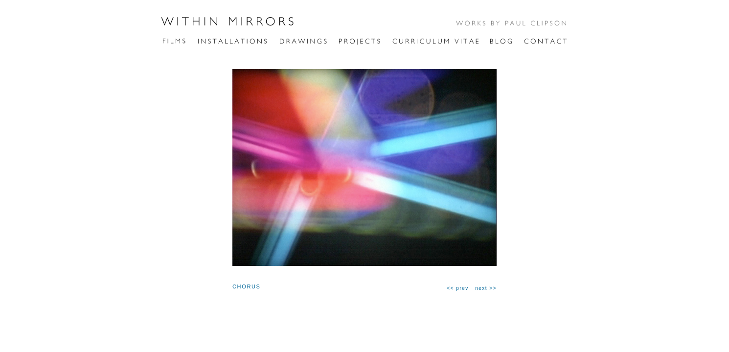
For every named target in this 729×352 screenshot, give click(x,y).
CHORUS (246, 286)
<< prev (457, 288)
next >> (486, 288)
